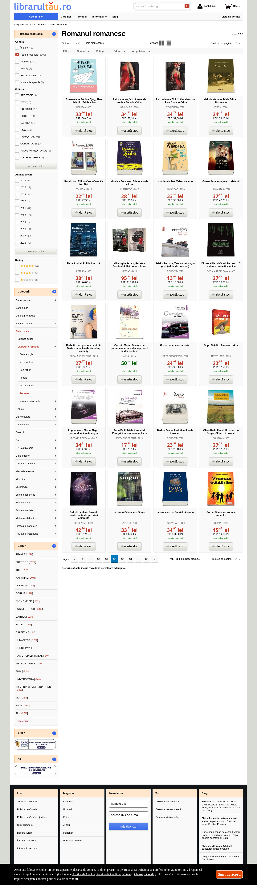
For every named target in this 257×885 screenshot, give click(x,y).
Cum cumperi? (25, 825)
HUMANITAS (126, 189)
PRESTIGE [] (26, 562)
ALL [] (22, 713)
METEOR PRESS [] (29, 663)
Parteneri (68, 832)
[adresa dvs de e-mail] (128, 815)
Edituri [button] (22, 545)
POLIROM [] (25, 585)
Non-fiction (25, 369)
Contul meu (207, 6)
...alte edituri (22, 721)
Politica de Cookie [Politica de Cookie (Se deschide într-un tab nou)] (83, 874)
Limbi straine (23, 455)
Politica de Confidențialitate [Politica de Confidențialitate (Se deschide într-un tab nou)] (113, 874)
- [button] (54, 34)
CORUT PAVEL (31, 143)
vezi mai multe (36, 166)
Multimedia (22, 487)
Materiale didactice (26, 518)
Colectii (20, 432)
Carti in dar (22, 307)
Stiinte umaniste (24, 510)
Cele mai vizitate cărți (167, 817)
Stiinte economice (25, 494)
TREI (25, 102)
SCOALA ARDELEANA (217, 271)
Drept (19, 440)
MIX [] (22, 697)
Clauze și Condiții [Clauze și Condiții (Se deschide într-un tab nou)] (145, 874)
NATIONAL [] (26, 577)
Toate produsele (33, 54)
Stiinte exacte (23, 502)
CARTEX (27, 122)
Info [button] (19, 793)
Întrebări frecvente (27, 840)
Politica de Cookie (27, 809)
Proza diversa (27, 385)
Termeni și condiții (27, 801)
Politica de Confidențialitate (32, 817)
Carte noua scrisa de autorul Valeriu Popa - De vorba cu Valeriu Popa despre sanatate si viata (221, 835)
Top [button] (157, 793)
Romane (24, 393)
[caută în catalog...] (158, 6)
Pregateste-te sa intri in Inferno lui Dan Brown (220, 858)
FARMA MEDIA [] (28, 601)
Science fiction (26, 338)
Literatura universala (29, 401)
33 (122, 559)
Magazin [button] (68, 793)
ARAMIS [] (24, 554)
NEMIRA (80, 107)
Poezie (23, 377)
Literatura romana (28, 346)
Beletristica (22, 331)
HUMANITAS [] (27, 640)
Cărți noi (67, 801)
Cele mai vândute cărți (168, 801)
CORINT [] (24, 593)
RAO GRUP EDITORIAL (36, 150)
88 (146, 559)
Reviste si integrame (27, 533)
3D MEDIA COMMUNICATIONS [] (33, 688)
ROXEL (26, 129)
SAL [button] (20, 759)
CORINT (27, 116)
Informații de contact (28, 848)
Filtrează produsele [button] (30, 33)
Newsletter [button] (116, 793)
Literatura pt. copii (25, 463)
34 (130, 559)
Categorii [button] (24, 291)
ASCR (126, 356)
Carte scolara (23, 416)
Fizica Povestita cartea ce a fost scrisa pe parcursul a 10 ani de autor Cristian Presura (219, 821)
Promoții (67, 809)
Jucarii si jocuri (24, 323)
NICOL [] (23, 705)
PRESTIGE (28, 95)
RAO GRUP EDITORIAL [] (33, 655)
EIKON (217, 107)
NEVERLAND (217, 356)
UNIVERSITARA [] (29, 679)
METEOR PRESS (32, 157)
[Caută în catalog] (187, 6)
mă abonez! (128, 826)
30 (98, 559)
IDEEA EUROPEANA (172, 356)
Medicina (21, 479)
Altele (21, 408)
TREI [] (22, 569)
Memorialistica (27, 362)
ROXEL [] (24, 624)
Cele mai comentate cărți (169, 809)
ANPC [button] (22, 733)
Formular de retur (72, 840)
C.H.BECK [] (25, 632)
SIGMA (217, 523)
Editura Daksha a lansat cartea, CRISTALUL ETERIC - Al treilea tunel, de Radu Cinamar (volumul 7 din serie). (221, 806)
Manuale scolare (25, 471)
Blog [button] (205, 793)
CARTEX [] (25, 616)
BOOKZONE (80, 523)
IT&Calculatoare (24, 447)
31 (106, 559)
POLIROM (80, 189)
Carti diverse (23, 424)
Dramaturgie (26, 354)
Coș (231, 6)
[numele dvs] (128, 804)
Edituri (66, 817)
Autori (66, 825)
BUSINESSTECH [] (29, 609)
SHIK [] (22, 671)
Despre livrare (25, 832)
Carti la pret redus (25, 315)
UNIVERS (126, 523)
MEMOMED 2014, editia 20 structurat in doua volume (217, 847)
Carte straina (23, 300)
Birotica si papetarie (26, 526)
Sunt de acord (229, 874)
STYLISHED (126, 107)
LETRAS (80, 271)
